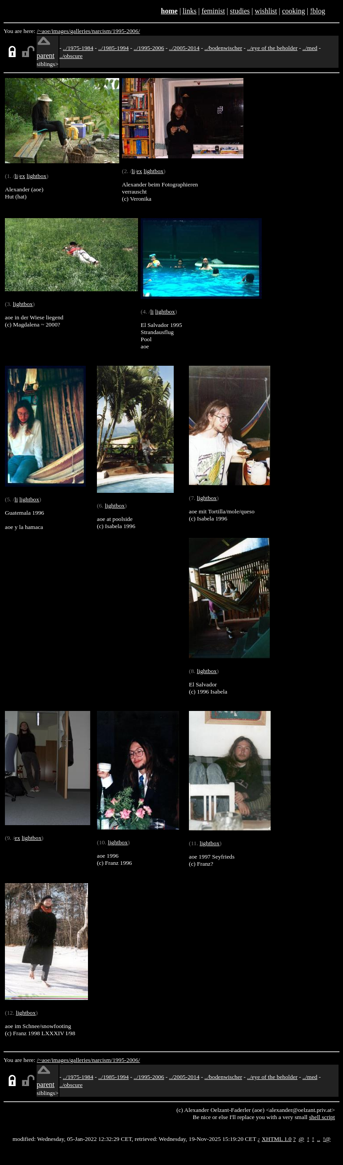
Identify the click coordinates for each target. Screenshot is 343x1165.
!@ (326, 1139)
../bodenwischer (223, 48)
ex (22, 176)
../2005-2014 (184, 48)
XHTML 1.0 (277, 1139)
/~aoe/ (44, 31)
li (15, 176)
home (169, 11)
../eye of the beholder (272, 48)
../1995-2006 (149, 48)
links (190, 11)
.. (318, 1139)
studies (240, 11)
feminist (213, 11)
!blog (317, 11)
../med (309, 48)
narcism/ (102, 31)
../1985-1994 (113, 48)
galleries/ (81, 31)
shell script (322, 1117)
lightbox (36, 176)
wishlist (266, 11)
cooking (293, 11)
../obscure (71, 56)
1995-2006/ (126, 31)
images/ (61, 31)
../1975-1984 (78, 48)
